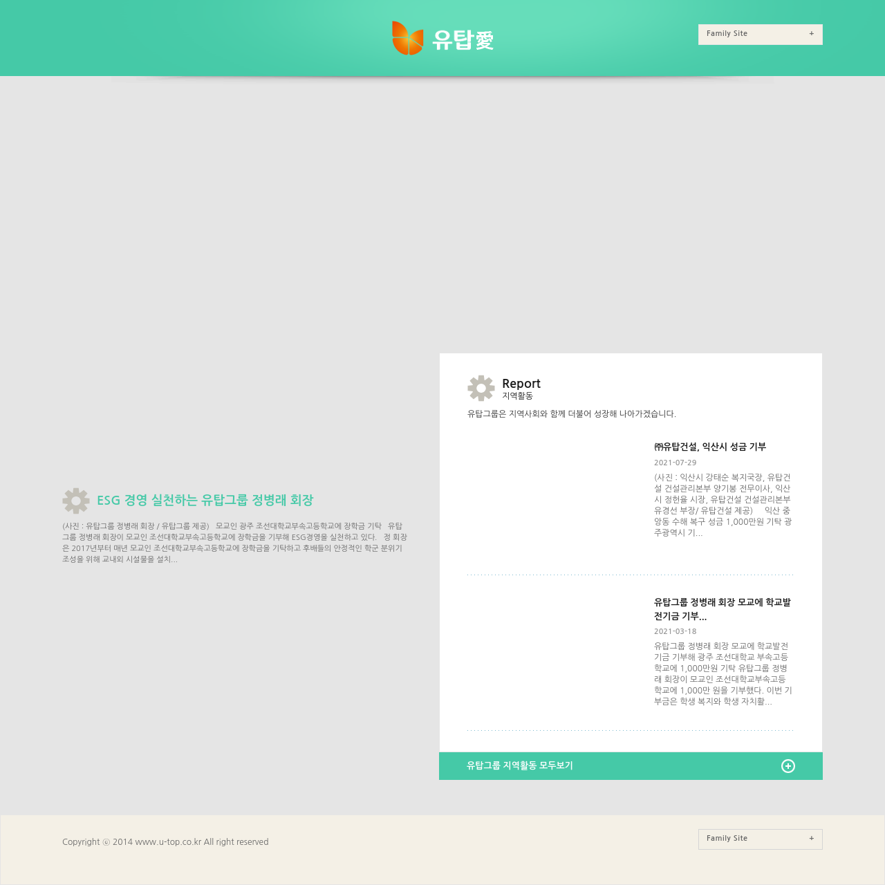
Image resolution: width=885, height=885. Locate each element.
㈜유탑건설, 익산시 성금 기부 (710, 446)
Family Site (760, 33)
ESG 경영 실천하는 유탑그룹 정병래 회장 (205, 500)
